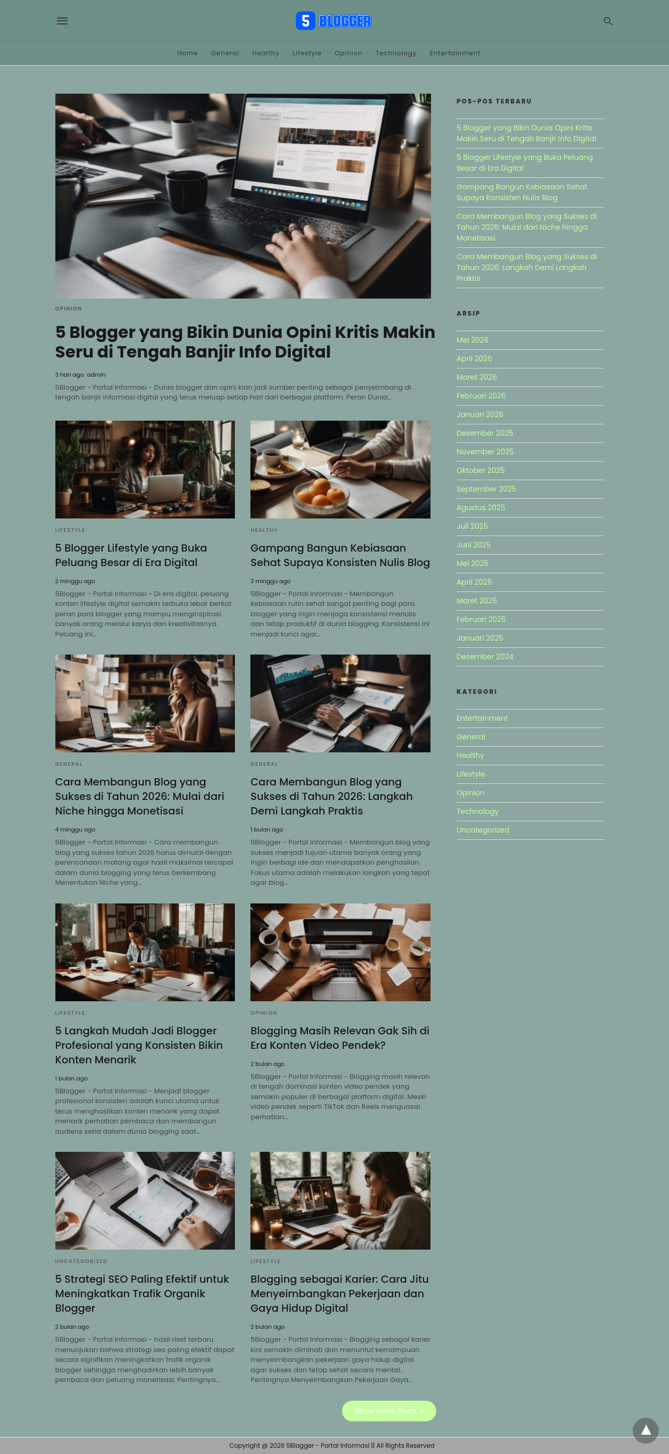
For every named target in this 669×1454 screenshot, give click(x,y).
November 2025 (485, 452)
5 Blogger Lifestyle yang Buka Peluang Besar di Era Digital (131, 555)
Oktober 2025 (481, 470)
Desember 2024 (485, 656)
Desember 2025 (485, 433)
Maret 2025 (477, 601)
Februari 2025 (481, 619)
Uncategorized (81, 1261)
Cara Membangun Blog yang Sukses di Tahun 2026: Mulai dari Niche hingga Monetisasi (140, 796)
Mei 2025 (473, 563)
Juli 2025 (472, 526)
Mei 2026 (473, 340)
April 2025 (474, 582)
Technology (396, 53)
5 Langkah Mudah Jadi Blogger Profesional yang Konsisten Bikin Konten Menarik (139, 1045)
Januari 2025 (480, 638)
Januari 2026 (480, 414)
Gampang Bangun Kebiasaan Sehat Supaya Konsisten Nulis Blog (340, 555)
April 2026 (475, 358)
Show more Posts (386, 1411)
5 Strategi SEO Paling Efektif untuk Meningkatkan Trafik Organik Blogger (142, 1293)
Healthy (266, 53)
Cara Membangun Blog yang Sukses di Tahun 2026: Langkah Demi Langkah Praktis (331, 796)
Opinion (349, 53)
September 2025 (486, 489)
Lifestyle (307, 53)
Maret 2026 (477, 377)
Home (187, 53)
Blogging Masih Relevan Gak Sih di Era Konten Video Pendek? (339, 1037)
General (225, 53)
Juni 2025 (474, 545)
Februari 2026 (481, 396)
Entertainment (455, 53)
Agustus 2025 (481, 507)
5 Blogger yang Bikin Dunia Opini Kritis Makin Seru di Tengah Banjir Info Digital (245, 341)
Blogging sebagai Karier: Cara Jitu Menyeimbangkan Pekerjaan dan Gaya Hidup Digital (339, 1293)
